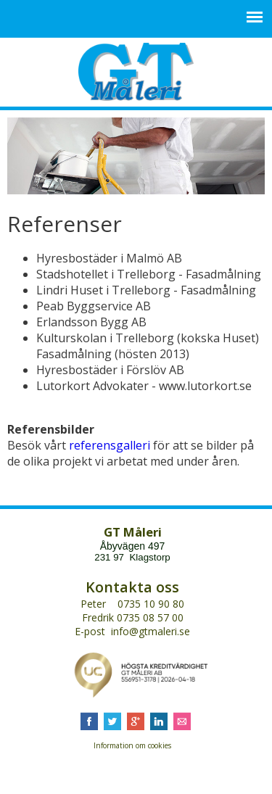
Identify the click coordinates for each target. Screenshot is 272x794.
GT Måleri (136, 72)
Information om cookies (132, 745)
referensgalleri (109, 445)
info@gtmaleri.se (150, 631)
